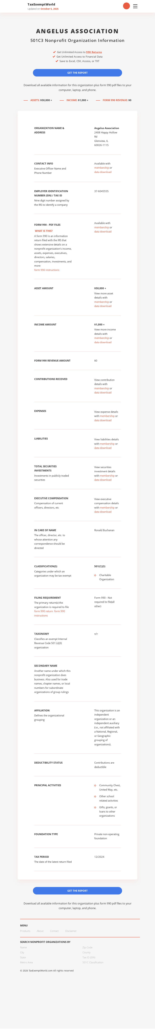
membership (101, 167)
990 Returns (94, 52)
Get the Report (77, 72)
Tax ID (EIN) (88, 957)
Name (23, 947)
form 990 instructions (46, 270)
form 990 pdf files (111, 85)
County (86, 952)
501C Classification (92, 962)
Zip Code (87, 947)
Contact (54, 931)
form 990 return (43, 611)
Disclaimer (71, 931)
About (40, 931)
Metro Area (26, 962)
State (23, 957)
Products (25, 931)
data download (102, 172)
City (22, 952)
